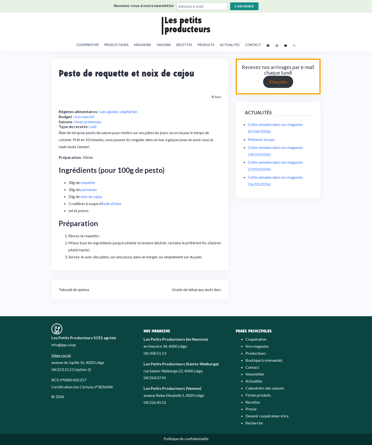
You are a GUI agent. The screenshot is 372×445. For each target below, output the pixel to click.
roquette (88, 182)
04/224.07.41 (155, 377)
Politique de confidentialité (186, 438)
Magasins (142, 45)
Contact (253, 45)
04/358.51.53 (155, 353)
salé (93, 126)
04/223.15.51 (62, 369)
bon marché (84, 116)
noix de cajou (91, 196)
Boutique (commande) (263, 360)
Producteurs (116, 45)
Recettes (184, 45)
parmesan (89, 189)
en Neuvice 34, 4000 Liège (165, 346)
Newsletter (254, 374)
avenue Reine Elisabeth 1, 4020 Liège (174, 395)
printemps (92, 121)
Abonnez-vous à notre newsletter (143, 5)
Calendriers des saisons (264, 388)
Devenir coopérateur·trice (267, 416)
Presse (251, 409)
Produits (206, 45)
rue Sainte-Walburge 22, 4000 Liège (173, 370)
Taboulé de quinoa (74, 289)
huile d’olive (111, 203)
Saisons (164, 45)
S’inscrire (278, 81)
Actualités (230, 45)
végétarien (128, 111)
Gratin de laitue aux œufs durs (196, 289)
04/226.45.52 (155, 402)
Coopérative (87, 45)
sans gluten (109, 111)
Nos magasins (257, 346)
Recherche (254, 423)
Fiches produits (258, 395)
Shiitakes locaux (261, 139)
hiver (79, 121)
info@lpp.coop (63, 344)
